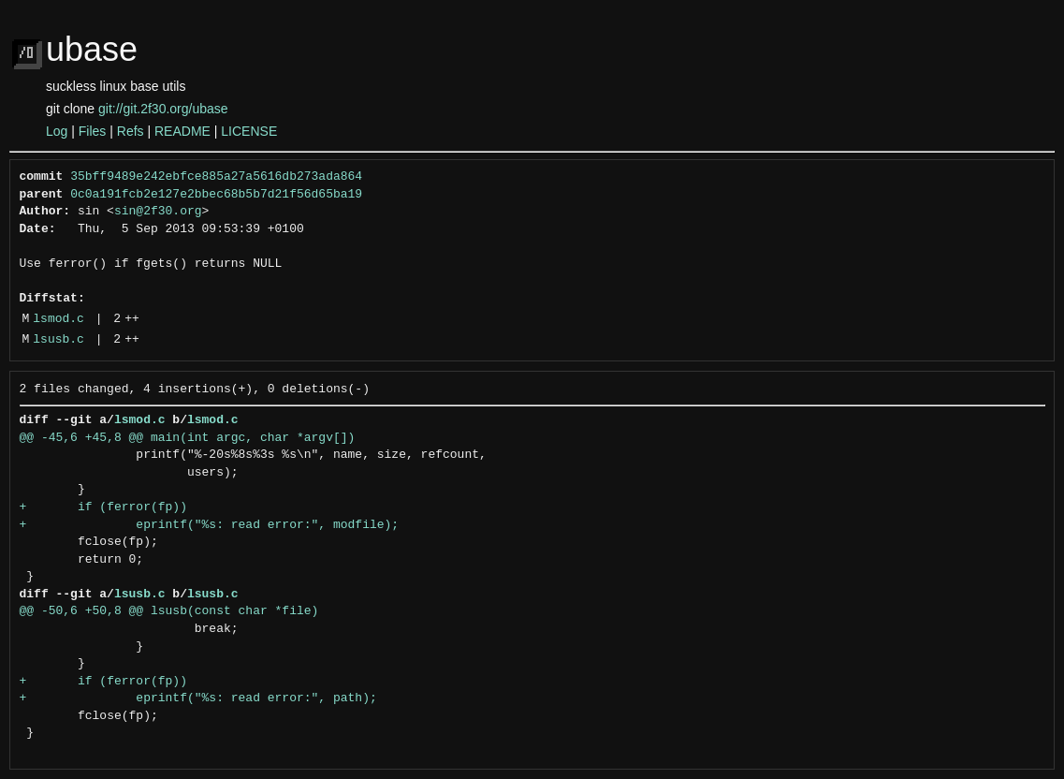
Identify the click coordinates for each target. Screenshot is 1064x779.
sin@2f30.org (158, 211)
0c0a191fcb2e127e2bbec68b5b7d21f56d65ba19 (216, 194)
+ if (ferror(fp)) (103, 507)
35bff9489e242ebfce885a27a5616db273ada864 (216, 177)
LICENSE (249, 131)
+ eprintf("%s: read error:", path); (198, 698)
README (182, 131)
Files (93, 131)
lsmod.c (58, 319)
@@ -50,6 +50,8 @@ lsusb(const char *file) (169, 611)
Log (56, 131)
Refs (130, 131)
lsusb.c (58, 339)
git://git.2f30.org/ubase (163, 108)
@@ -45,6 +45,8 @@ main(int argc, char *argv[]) (188, 438)
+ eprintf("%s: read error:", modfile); (210, 525)
